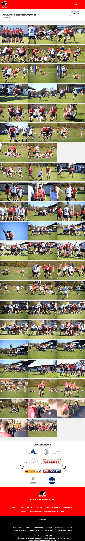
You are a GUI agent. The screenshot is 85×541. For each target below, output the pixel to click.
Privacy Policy (35, 530)
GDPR (70, 528)
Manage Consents (64, 530)
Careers (49, 528)
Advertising (38, 528)
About (28, 528)
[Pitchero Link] (42, 522)
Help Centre (17, 528)
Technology (59, 528)
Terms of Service (19, 530)
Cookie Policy (49, 530)
